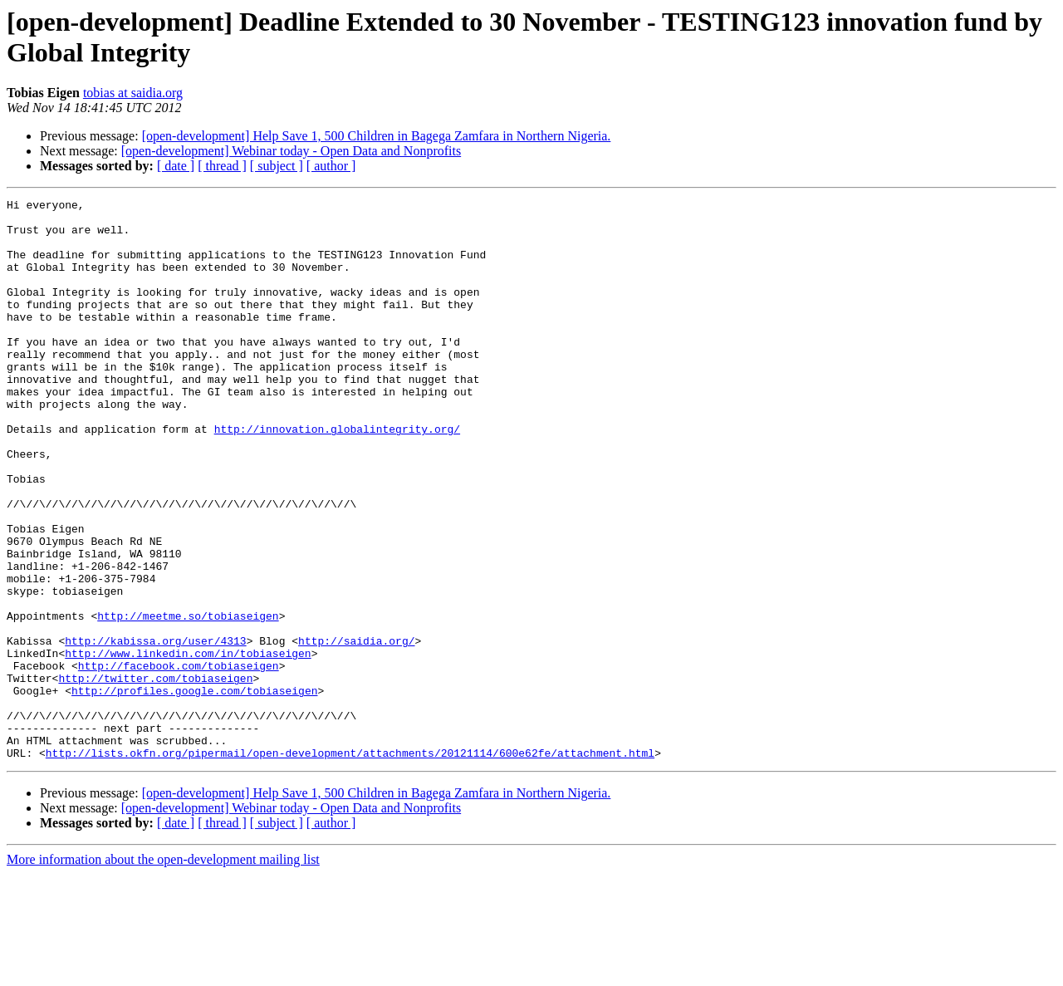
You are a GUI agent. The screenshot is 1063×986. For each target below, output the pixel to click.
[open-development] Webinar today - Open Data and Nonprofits (291, 151)
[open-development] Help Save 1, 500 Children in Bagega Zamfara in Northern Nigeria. (376, 136)
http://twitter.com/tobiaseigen (155, 775)
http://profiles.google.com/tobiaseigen (194, 789)
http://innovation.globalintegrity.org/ (337, 475)
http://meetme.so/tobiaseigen (187, 700)
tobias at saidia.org (133, 93)
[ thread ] (222, 166)
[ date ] (175, 166)
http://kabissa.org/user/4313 (155, 730)
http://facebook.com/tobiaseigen (178, 760)
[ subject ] (276, 166)
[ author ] (331, 166)
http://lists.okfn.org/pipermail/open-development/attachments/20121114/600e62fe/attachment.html (350, 864)
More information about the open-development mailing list (163, 971)
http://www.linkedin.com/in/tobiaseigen (188, 745)
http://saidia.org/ (356, 730)
